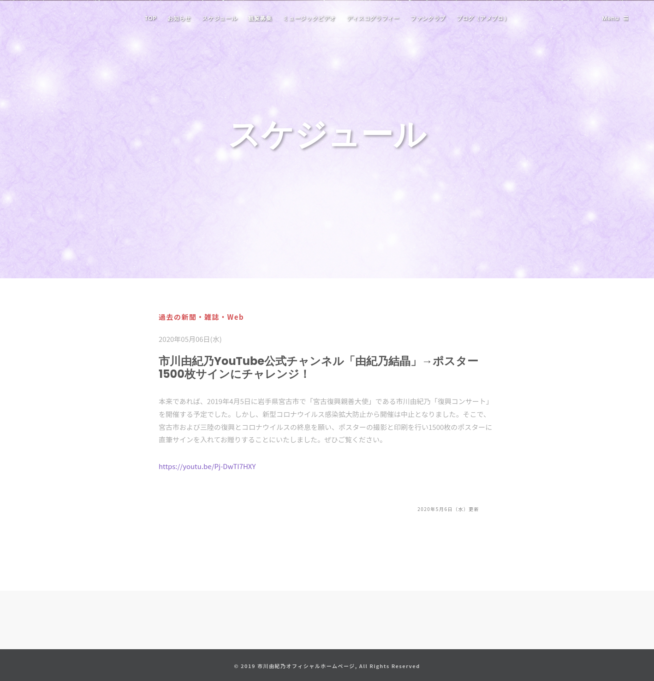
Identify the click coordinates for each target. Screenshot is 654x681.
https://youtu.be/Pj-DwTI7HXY (207, 466)
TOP (151, 18)
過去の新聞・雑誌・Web (201, 317)
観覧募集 (260, 18)
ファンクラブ (428, 18)
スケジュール (219, 18)
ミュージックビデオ (309, 18)
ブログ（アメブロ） (483, 18)
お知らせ (179, 18)
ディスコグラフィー (373, 18)
